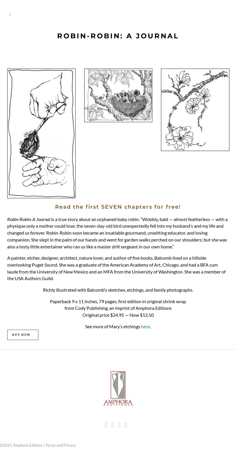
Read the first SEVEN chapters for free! (118, 207)
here (145, 326)
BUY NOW (21, 335)
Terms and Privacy (60, 445)
